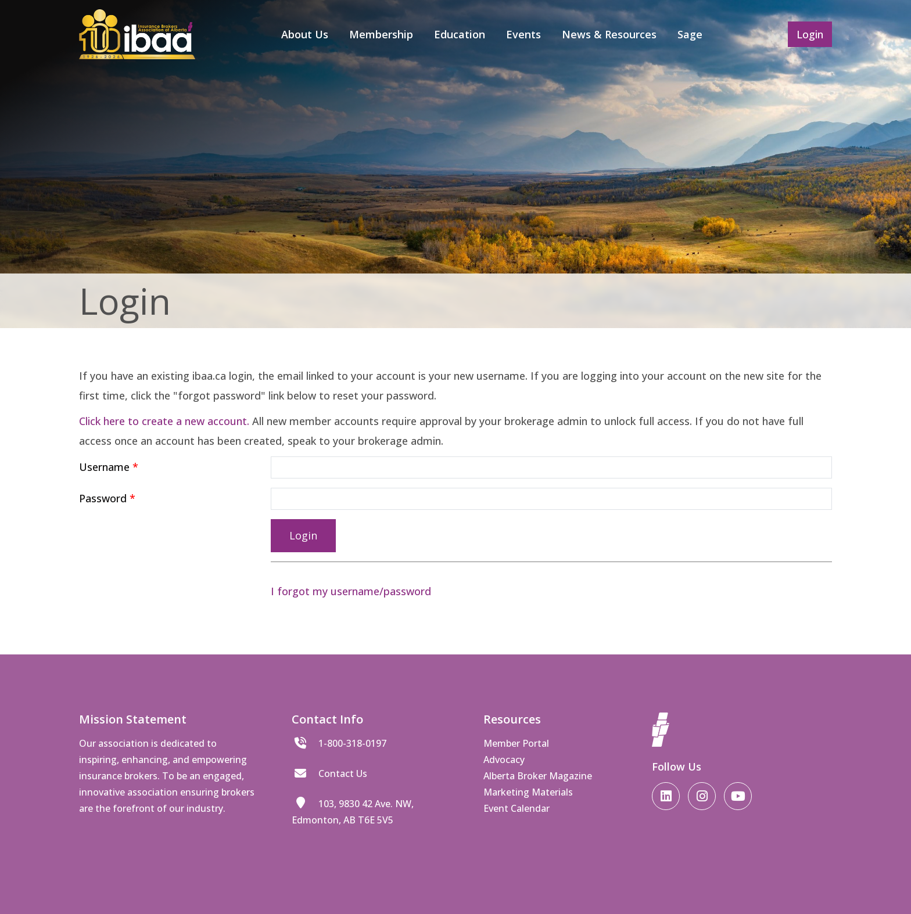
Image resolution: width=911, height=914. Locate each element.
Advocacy (504, 759)
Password (103, 498)
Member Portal (516, 743)
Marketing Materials (528, 792)
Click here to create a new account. (164, 421)
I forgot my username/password (351, 591)
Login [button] (810, 34)
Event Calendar (516, 808)
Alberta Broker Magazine (537, 775)
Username (104, 467)
